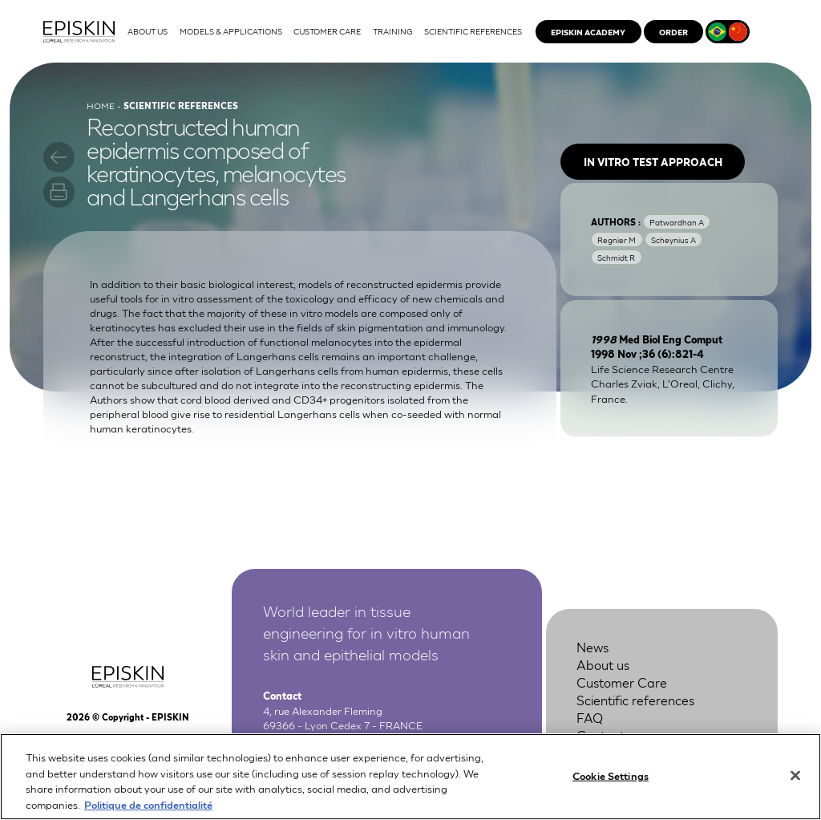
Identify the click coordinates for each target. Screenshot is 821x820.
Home (101, 105)
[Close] (795, 787)
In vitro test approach (653, 161)
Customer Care (621, 681)
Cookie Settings (610, 787)
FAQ (589, 716)
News (592, 646)
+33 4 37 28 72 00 (342, 740)
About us (602, 664)
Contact (600, 734)
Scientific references (635, 699)
